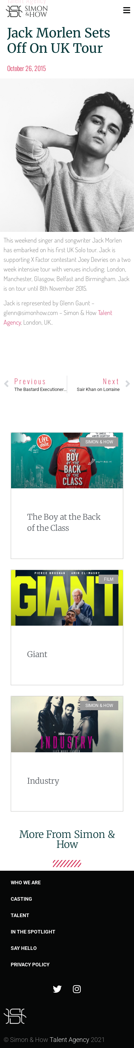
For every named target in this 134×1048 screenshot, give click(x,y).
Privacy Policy (30, 964)
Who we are (26, 882)
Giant (37, 654)
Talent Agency (69, 1039)
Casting (21, 899)
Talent (20, 915)
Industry (43, 781)
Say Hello (24, 948)
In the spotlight (33, 932)
